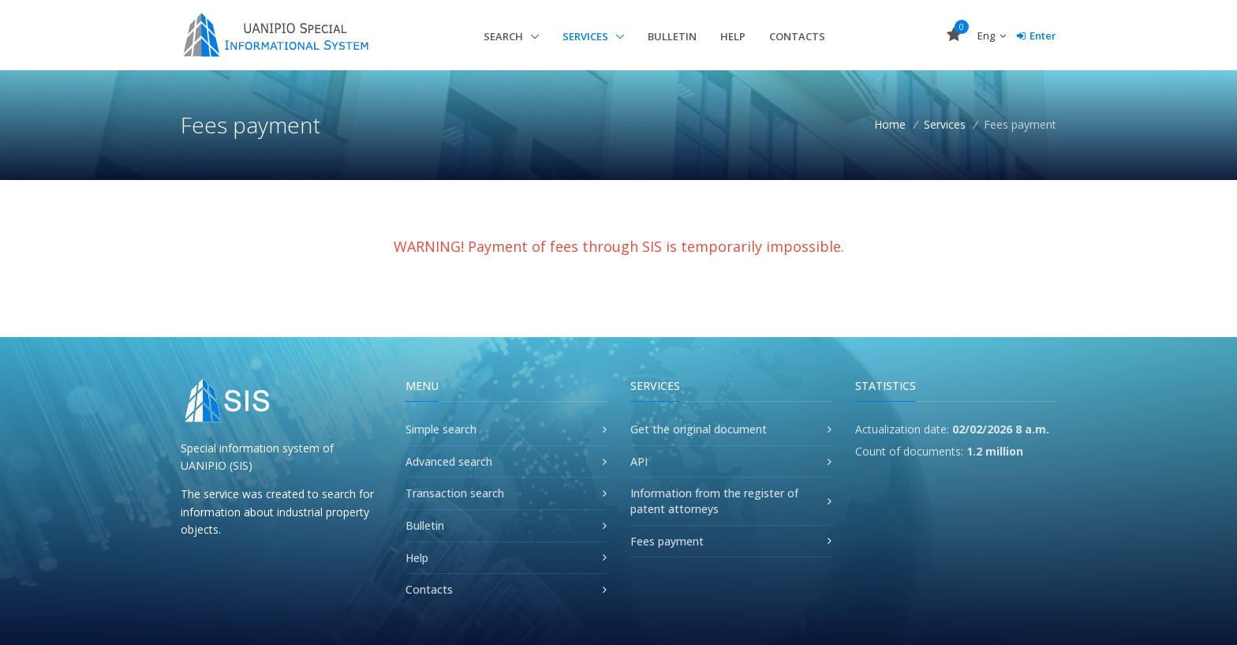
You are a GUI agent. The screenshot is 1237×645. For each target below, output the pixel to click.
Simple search (440, 429)
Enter (1036, 35)
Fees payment (667, 541)
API (639, 461)
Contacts (797, 36)
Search (504, 36)
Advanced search (448, 461)
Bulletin (672, 36)
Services (586, 36)
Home (890, 124)
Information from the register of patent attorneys (714, 501)
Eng (991, 35)
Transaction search (454, 493)
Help (733, 36)
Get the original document (698, 429)
